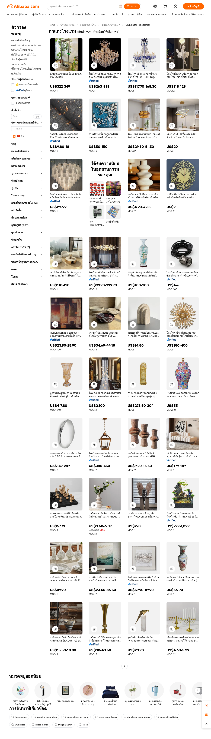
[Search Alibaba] (83, 6)
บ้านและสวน (67, 24)
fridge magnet (63, 724)
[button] (120, 6)
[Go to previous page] (124, 666)
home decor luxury (106, 717)
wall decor (18, 724)
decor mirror (40, 724)
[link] (206, 705)
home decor (19, 717)
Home (52, 24)
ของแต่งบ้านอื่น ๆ (111, 24)
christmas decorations (137, 717)
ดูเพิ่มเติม (16, 73)
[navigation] (26, 346)
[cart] (165, 6)
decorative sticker (167, 717)
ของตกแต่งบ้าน (88, 24)
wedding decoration (45, 717)
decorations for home (75, 717)
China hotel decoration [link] (138, 24)
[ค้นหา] (132, 6)
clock (83, 724)
